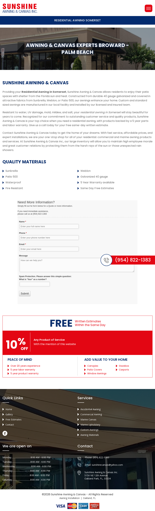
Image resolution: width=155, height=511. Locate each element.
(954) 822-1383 (101, 457)
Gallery (9, 414)
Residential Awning (90, 409)
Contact (9, 424)
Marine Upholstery (90, 424)
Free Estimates (13, 419)
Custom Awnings (89, 429)
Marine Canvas (88, 419)
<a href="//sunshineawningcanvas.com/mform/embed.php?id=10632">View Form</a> (78, 252)
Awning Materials (89, 434)
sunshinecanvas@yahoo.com (107, 464)
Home (8, 409)
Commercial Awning (91, 414)
